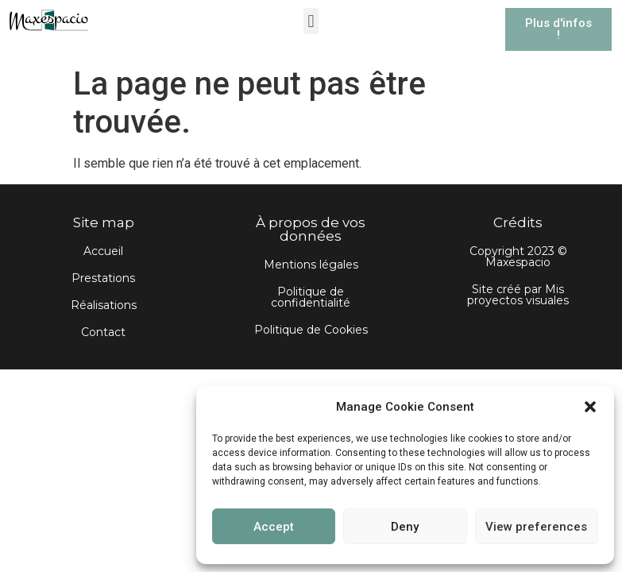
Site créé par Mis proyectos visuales (518, 294)
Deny (405, 527)
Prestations (103, 278)
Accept (273, 527)
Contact (103, 332)
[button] (590, 407)
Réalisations (104, 305)
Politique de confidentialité (310, 297)
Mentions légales (311, 264)
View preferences (536, 527)
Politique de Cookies (311, 330)
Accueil (103, 251)
